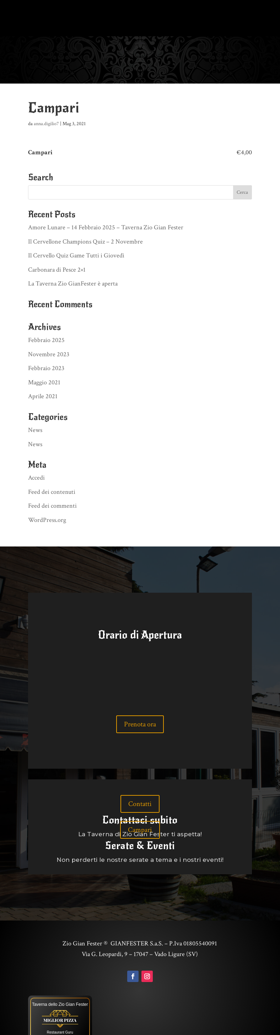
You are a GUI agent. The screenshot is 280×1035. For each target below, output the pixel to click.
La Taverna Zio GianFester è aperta (73, 258)
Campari (140, 804)
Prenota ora (140, 698)
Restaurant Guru (60, 1006)
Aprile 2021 (43, 370)
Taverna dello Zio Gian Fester (60, 978)
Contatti (140, 778)
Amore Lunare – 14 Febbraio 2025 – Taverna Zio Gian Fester (105, 201)
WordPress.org (47, 494)
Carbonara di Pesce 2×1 (57, 244)
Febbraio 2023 (46, 342)
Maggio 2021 (44, 356)
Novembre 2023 (48, 328)
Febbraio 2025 (46, 314)
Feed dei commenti (52, 480)
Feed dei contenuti (51, 466)
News (35, 404)
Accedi (36, 452)
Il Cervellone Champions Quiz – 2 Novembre (85, 216)
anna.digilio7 (46, 98)
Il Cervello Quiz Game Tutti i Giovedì (76, 229)
